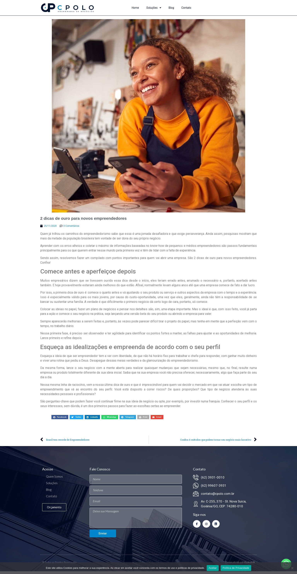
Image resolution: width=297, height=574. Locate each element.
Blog (171, 7)
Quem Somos (54, 479)
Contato (186, 7)
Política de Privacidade (236, 567)
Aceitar (213, 567)
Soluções (153, 7)
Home (135, 7)
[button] (59, 420)
